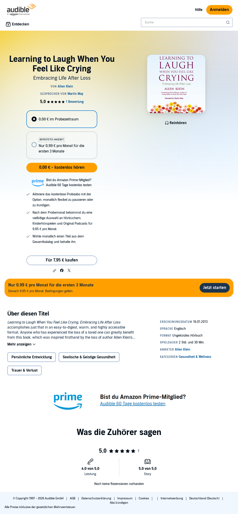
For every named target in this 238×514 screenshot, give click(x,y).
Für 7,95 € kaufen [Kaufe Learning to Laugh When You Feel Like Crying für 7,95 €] (62, 260)
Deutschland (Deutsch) (204, 498)
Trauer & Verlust (24, 370)
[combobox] (187, 22)
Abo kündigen (119, 503)
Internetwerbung (172, 498)
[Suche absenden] (228, 22)
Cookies (144, 498)
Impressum (125, 498)
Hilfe (199, 10)
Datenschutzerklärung (96, 498)
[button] (54, 270)
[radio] (61, 119)
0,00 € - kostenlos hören (61, 167)
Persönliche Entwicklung (31, 357)
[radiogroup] (61, 134)
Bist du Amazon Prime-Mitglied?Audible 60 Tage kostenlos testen (69, 182)
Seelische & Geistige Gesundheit (89, 357)
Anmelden (219, 9)
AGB (73, 498)
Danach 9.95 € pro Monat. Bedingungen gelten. (51, 287)
